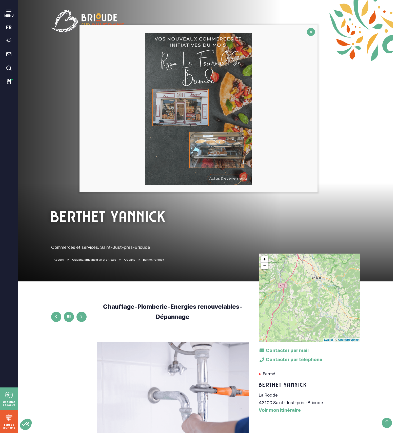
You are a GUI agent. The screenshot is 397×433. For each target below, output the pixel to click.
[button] (26, 424)
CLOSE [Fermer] (311, 32)
